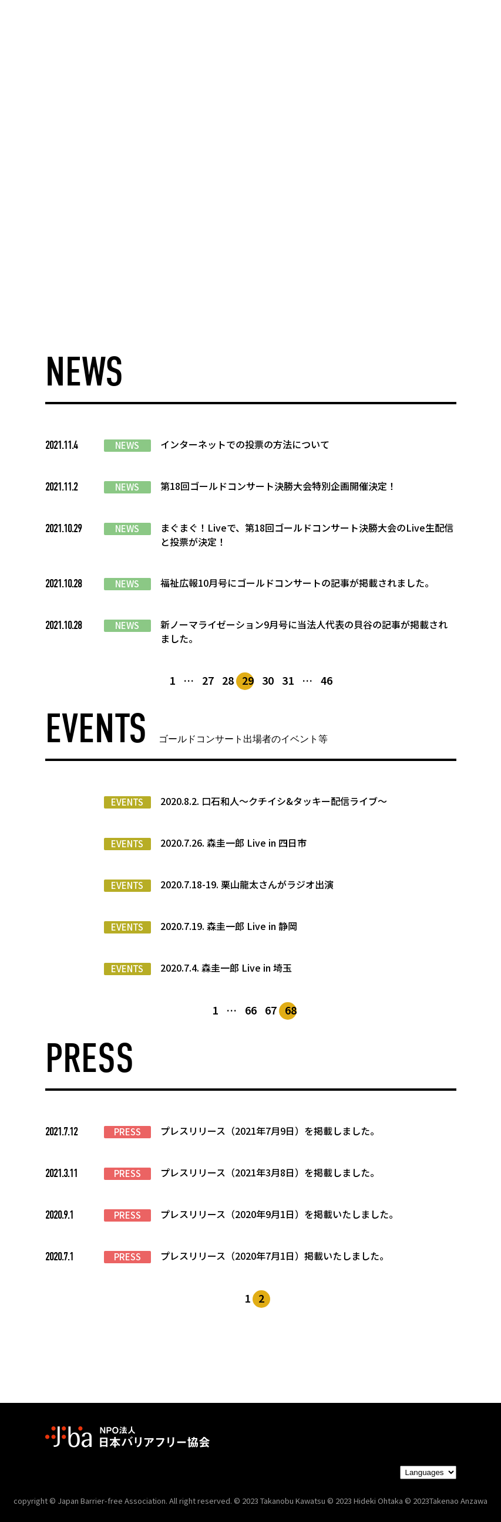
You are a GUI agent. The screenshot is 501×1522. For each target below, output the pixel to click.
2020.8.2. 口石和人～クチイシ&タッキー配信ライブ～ (273, 801)
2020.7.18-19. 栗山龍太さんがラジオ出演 (247, 884)
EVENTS (127, 802)
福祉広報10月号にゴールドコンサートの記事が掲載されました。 (297, 583)
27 (208, 680)
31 (288, 680)
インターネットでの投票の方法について (244, 444)
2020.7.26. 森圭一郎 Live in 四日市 (233, 843)
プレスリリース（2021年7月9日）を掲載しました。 (269, 1131)
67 (271, 1009)
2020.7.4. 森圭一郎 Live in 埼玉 (226, 967)
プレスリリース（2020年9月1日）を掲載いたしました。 (279, 1214)
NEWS (127, 445)
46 (326, 680)
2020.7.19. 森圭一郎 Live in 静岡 (228, 926)
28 (228, 680)
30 (268, 680)
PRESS (127, 1132)
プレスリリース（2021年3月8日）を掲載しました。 (269, 1172)
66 (251, 1009)
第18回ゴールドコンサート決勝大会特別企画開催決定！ (278, 486)
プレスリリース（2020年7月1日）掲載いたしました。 (274, 1256)
